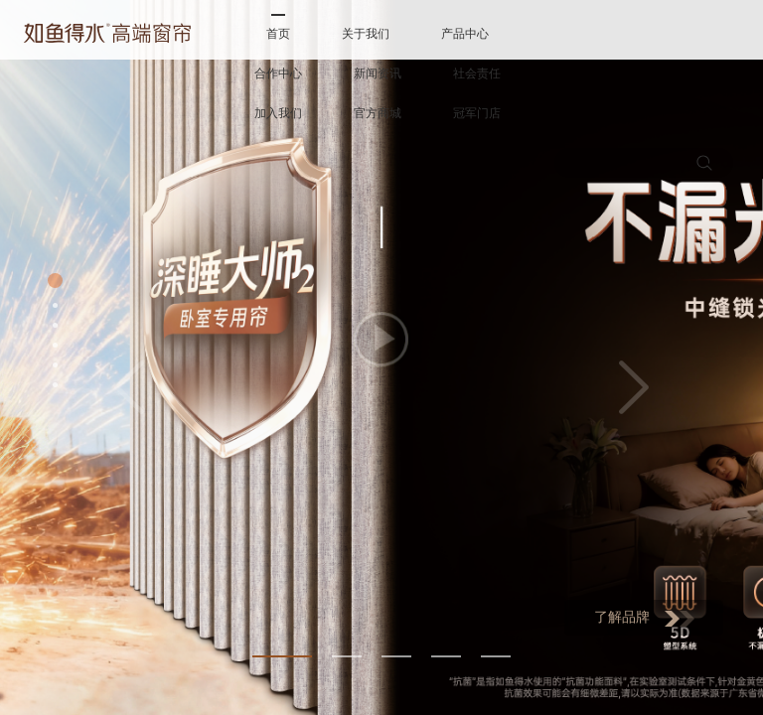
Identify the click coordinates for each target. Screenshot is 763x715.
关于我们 (365, 34)
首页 (278, 34)
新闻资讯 (377, 73)
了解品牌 (644, 618)
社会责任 (477, 73)
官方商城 (377, 113)
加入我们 (278, 113)
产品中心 (465, 34)
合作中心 (278, 73)
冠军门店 (477, 113)
